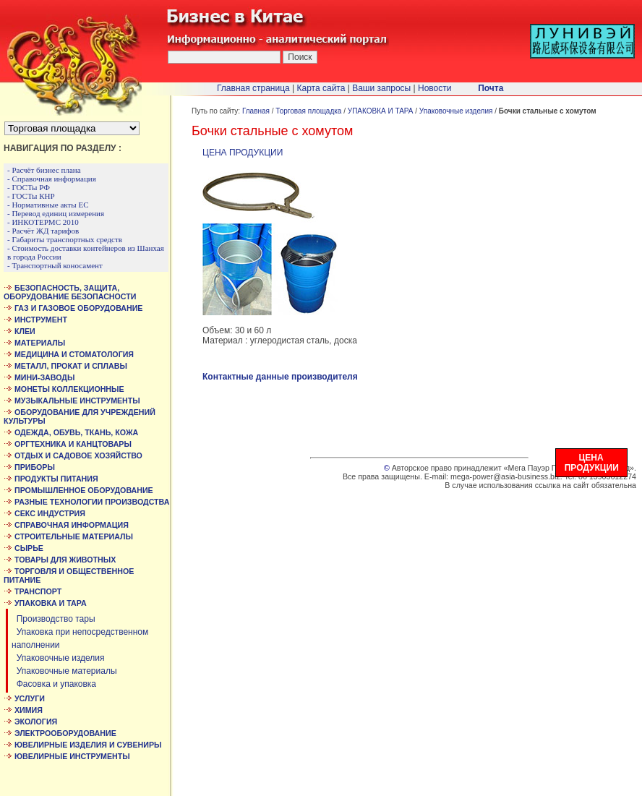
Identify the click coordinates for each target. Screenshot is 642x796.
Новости (434, 88)
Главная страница (253, 88)
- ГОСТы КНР (31, 196)
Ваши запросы (381, 88)
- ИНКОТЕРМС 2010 (43, 222)
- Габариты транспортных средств (64, 239)
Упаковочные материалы (64, 671)
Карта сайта (321, 88)
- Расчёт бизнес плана (44, 170)
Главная (256, 111)
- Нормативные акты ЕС (48, 204)
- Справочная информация (51, 178)
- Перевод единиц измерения (55, 213)
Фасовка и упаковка (54, 684)
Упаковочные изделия (58, 658)
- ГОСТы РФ (28, 187)
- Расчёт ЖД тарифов (43, 230)
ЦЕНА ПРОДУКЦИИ (242, 152)
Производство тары (53, 619)
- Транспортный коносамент (55, 265)
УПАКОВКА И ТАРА (381, 111)
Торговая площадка (308, 111)
